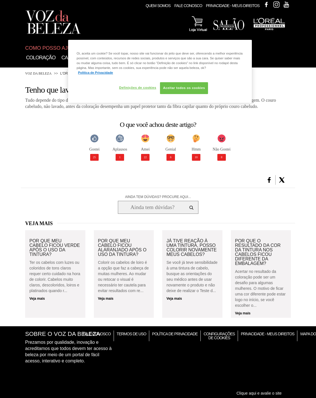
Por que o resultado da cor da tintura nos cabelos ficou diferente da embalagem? (258, 252)
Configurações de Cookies (219, 336)
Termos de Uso (131, 334)
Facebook (266, 4)
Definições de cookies (137, 87)
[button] (269, 180)
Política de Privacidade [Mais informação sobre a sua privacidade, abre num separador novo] (95, 72)
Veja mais (37, 298)
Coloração (40, 57)
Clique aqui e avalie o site (259, 393)
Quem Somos (158, 5)
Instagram (276, 4)
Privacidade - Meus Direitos (232, 5)
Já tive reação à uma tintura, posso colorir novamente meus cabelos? (191, 248)
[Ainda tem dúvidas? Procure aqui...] (152, 207)
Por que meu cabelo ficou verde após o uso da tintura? (54, 248)
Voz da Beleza (38, 73)
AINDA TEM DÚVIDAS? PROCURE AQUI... (158, 197)
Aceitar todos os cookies (184, 88)
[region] (160, 71)
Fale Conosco (188, 5)
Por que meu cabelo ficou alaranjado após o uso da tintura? (122, 248)
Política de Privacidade (175, 334)
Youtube (286, 4)
